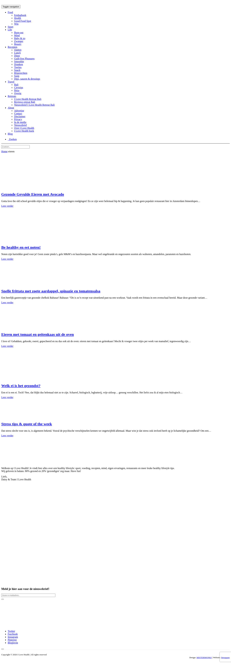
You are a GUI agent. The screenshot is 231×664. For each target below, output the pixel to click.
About (11, 107)
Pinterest (12, 639)
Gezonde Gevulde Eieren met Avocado (32, 194)
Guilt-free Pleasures (24, 58)
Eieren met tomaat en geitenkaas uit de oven (37, 334)
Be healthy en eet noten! (21, 247)
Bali (16, 84)
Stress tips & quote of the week (26, 424)
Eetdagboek (20, 15)
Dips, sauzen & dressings (27, 78)
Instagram (13, 637)
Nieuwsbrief (20, 125)
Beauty (17, 44)
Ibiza (16, 90)
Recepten (12, 47)
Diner (17, 55)
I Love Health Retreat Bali (27, 99)
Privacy (18, 119)
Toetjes (17, 67)
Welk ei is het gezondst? (20, 386)
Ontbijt (17, 50)
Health (17, 18)
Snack (17, 70)
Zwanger (18, 41)
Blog (10, 133)
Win (16, 23)
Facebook (13, 634)
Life (10, 29)
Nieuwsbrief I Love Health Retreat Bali (34, 104)
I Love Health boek (24, 131)
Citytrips (18, 87)
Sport (10, 26)
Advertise (19, 110)
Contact (18, 113)
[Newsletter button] (2, 599)
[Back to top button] (2, 649)
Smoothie (19, 61)
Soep (16, 76)
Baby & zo (19, 38)
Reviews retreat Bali (24, 102)
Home (4, 151)
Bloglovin (13, 642)
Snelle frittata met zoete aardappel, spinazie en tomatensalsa (50, 291)
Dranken (18, 64)
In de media (20, 122)
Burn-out (18, 32)
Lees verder (7, 206)
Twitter (11, 631)
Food (10, 12)
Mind (17, 35)
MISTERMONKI (204, 657)
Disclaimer (19, 116)
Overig (17, 93)
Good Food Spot (22, 21)
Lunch (17, 52)
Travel (11, 81)
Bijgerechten (20, 73)
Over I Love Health (24, 128)
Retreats (12, 96)
